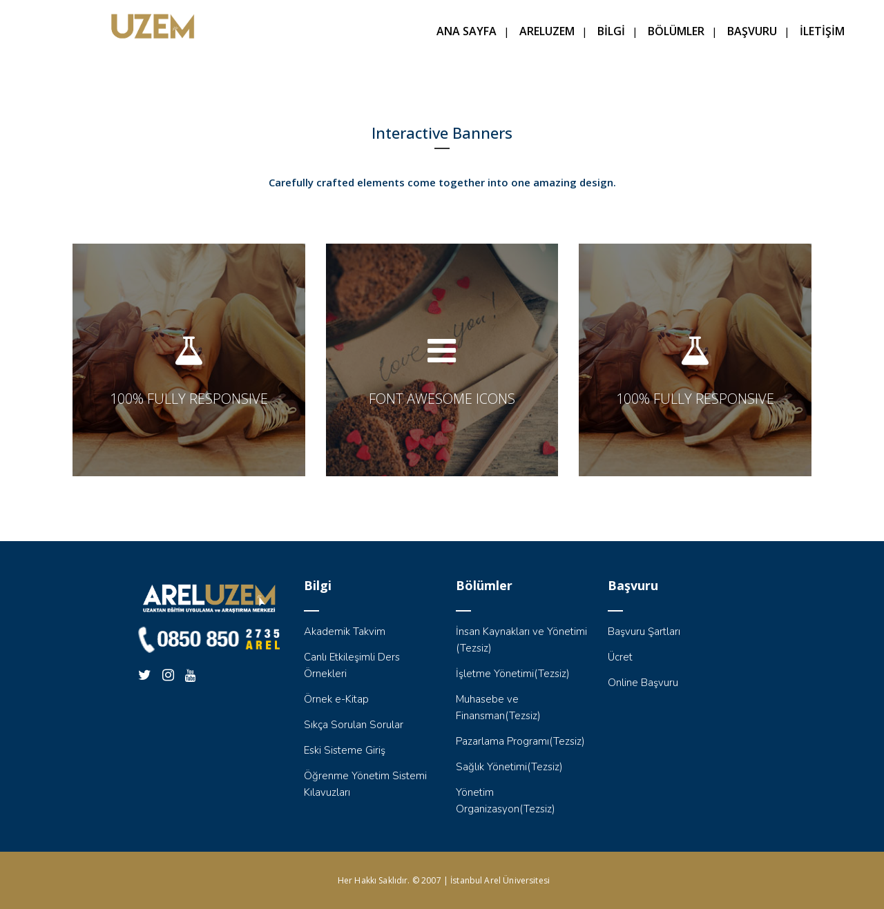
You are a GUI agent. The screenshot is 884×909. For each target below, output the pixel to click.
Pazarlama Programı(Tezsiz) (520, 741)
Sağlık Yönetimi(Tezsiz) (509, 767)
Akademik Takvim (344, 631)
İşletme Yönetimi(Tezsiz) (513, 674)
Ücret (620, 657)
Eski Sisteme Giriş (344, 750)
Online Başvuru (643, 683)
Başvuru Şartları (644, 631)
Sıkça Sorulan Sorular (353, 725)
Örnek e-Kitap (336, 699)
